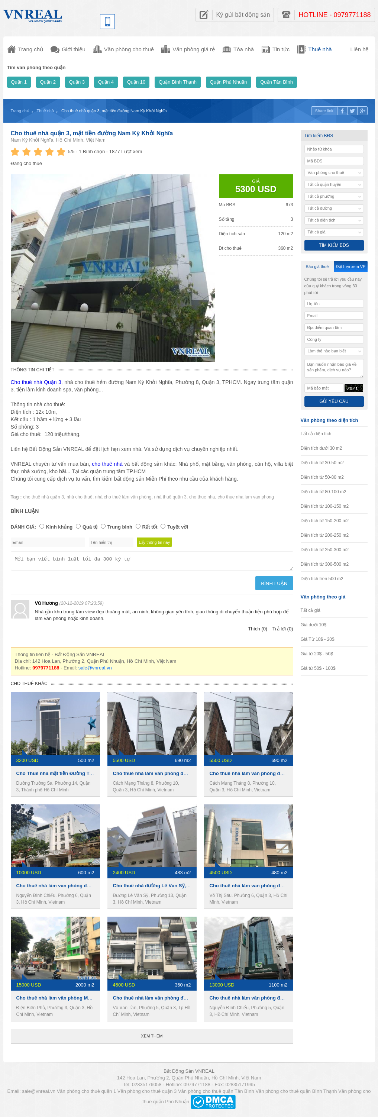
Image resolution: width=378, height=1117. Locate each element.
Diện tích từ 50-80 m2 (322, 477)
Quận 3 (77, 82)
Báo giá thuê (317, 266)
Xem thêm (152, 1038)
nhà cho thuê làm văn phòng (123, 497)
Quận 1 (19, 82)
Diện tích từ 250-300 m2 (325, 549)
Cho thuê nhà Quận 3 (36, 382)
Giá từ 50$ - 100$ (318, 668)
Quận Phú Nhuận (228, 82)
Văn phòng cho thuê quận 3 (147, 1093)
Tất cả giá (310, 610)
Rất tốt (150, 527)
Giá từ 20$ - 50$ (317, 653)
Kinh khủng (59, 527)
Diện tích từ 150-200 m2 (325, 520)
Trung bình (119, 527)
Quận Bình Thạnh (178, 82)
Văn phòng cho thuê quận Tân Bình (216, 1093)
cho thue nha (202, 497)
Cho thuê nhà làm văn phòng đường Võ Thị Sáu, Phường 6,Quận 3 (285, 888)
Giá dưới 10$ (314, 624)
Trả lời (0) (282, 631)
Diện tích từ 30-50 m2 (322, 462)
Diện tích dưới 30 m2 (321, 448)
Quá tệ (90, 527)
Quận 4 (106, 82)
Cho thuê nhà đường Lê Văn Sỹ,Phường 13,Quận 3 (171, 888)
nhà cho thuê (79, 497)
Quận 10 (136, 82)
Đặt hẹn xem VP (351, 266)
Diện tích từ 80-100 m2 (323, 491)
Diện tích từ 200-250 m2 (325, 535)
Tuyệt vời (177, 527)
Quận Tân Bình (276, 82)
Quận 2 (48, 82)
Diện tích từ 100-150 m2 (325, 506)
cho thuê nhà (107, 464)
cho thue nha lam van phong (246, 497)
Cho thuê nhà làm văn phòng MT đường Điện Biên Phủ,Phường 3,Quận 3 (99, 1000)
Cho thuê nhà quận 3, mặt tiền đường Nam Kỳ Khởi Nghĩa (92, 133)
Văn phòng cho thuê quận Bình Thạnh (296, 1093)
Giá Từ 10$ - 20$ (318, 639)
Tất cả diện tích (316, 433)
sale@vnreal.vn (95, 670)
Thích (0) (257, 631)
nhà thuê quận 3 (170, 497)
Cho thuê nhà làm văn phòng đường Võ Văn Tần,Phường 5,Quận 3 (189, 1000)
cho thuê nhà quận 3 (43, 497)
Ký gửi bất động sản (243, 15)
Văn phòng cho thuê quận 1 (86, 1093)
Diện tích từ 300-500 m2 (325, 564)
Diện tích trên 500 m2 (322, 578)
